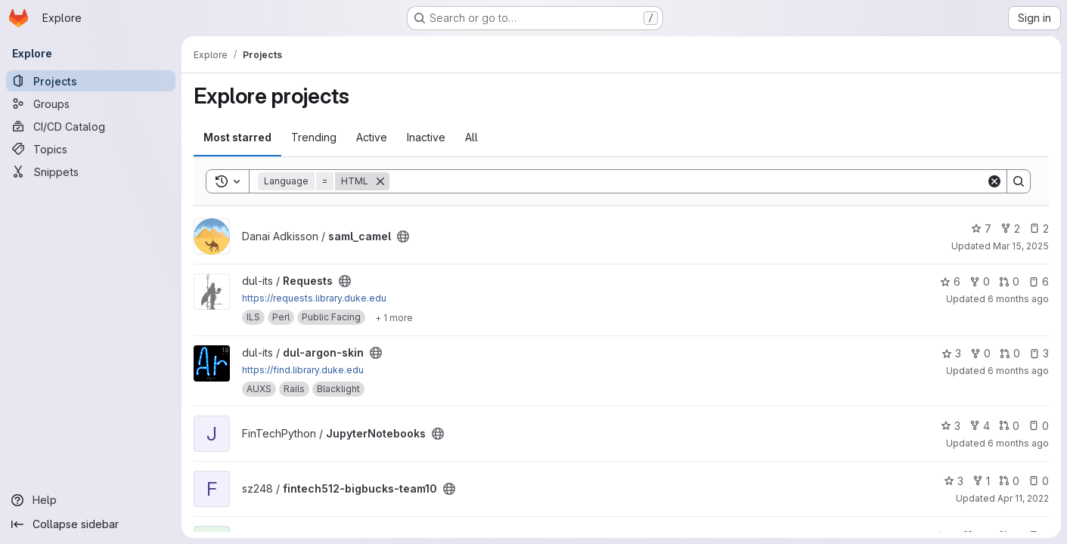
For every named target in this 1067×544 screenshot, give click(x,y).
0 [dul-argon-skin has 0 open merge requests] (1010, 353)
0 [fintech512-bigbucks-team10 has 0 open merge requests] (1009, 480)
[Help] (90, 500)
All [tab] (471, 137)
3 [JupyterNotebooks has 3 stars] (950, 425)
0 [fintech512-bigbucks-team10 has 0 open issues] (1038, 480)
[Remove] (380, 181)
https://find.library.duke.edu (303, 370)
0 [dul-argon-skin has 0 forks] (980, 353)
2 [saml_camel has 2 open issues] (1039, 228)
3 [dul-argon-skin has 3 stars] (951, 353)
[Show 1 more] (394, 317)
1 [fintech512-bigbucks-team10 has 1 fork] (981, 480)
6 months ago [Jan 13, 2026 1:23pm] (1018, 370)
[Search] (687, 181)
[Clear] (994, 181)
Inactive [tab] (426, 137)
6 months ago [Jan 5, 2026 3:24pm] (1018, 298)
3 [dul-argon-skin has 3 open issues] (1039, 353)
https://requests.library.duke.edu (314, 298)
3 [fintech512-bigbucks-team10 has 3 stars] (953, 480)
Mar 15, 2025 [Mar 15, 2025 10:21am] (1021, 246)
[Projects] (90, 80)
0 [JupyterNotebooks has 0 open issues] (1038, 425)
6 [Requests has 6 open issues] (1038, 281)
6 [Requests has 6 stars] (950, 281)
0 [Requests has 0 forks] (979, 281)
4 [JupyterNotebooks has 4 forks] (979, 425)
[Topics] (90, 148)
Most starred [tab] (237, 137)
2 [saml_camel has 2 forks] (1010, 228)
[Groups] (90, 103)
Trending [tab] (314, 137)
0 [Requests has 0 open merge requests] (1009, 281)
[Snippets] (90, 171)
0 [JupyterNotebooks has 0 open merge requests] (1009, 425)
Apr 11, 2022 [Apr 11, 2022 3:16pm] (1023, 498)
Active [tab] (371, 137)
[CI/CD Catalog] (90, 126)
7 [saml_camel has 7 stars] (981, 228)
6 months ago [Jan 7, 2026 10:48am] (1018, 443)
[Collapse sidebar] (90, 524)
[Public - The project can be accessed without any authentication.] (403, 236)
